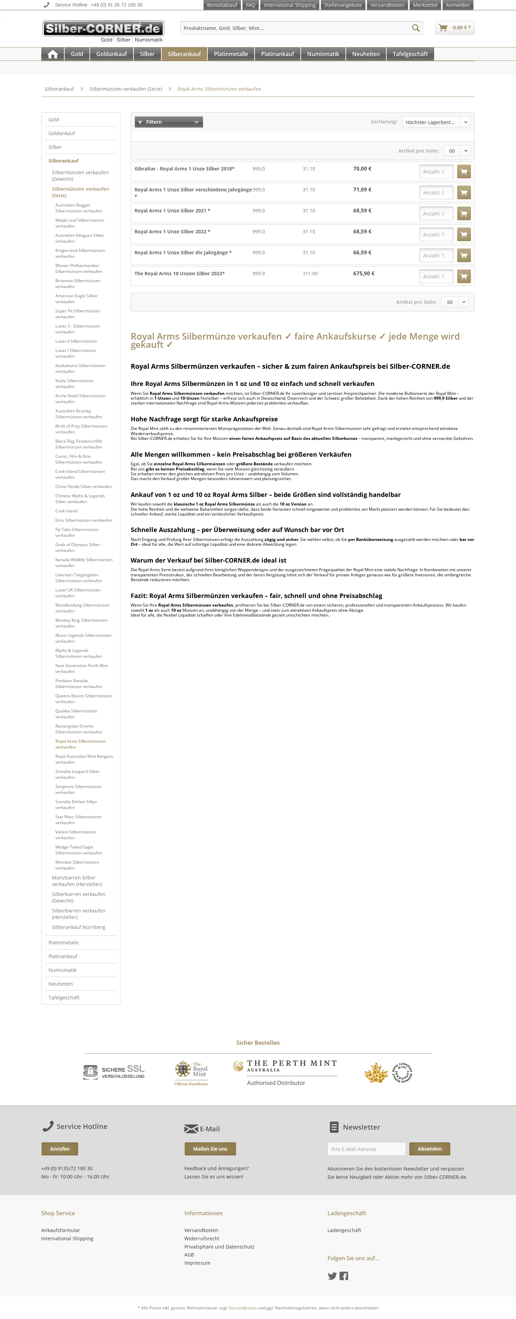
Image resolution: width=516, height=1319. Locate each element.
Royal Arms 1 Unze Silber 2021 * (173, 210)
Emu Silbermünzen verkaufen (83, 520)
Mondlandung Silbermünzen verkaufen (82, 608)
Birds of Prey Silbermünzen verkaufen (81, 429)
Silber (55, 147)
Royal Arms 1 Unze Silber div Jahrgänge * (183, 252)
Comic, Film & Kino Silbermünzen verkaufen (78, 459)
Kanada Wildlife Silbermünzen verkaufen (83, 562)
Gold (54, 119)
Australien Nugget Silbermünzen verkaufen (78, 208)
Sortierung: (384, 121)
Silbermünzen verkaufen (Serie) (80, 192)
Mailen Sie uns (210, 1148)
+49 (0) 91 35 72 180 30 (116, 5)
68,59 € (362, 210)
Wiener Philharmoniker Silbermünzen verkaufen (78, 268)
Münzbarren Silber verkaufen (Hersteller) (77, 880)
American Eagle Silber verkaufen (76, 298)
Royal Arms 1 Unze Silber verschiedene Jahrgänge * (193, 193)
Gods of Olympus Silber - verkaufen (79, 547)
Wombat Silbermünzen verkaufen (77, 865)
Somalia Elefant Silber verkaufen (76, 804)
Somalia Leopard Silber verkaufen (77, 774)
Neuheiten (61, 983)
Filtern (150, 122)
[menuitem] (301, 31)
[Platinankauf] (277, 53)
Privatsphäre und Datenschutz (219, 1246)
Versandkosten (387, 5)
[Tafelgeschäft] (410, 53)
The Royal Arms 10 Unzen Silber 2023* (180, 273)
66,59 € (362, 252)
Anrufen (59, 1148)
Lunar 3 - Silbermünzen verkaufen (77, 329)
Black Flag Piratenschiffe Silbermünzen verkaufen (78, 444)
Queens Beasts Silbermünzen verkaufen (83, 699)
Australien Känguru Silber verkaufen (79, 238)
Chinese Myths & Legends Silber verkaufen (80, 499)
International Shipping (290, 5)
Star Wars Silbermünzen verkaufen (78, 819)
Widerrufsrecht (201, 1238)
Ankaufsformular (60, 1230)
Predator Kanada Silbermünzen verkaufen (78, 683)
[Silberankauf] (184, 53)
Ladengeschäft (344, 1230)
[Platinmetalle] (231, 53)
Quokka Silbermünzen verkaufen (76, 714)
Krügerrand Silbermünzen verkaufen (80, 253)
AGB (189, 1254)
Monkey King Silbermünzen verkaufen (81, 623)
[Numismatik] (323, 53)
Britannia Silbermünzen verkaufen (77, 283)
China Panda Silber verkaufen (83, 486)
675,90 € (364, 273)
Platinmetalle (64, 942)
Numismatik (62, 970)
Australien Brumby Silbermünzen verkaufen (78, 414)
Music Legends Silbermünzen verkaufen (83, 638)
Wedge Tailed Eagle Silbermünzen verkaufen (78, 850)
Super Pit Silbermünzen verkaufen (77, 314)
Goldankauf (62, 133)
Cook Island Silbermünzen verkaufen (80, 474)
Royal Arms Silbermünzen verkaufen (80, 744)
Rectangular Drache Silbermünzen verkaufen (78, 729)
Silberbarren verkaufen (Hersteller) (79, 913)
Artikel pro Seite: (418, 150)
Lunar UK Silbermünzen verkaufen (77, 593)
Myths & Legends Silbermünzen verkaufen (78, 653)
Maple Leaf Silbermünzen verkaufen (79, 223)
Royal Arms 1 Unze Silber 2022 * (173, 231)
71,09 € (362, 189)
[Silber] (147, 53)
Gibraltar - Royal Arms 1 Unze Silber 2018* (185, 168)
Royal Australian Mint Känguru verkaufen (84, 759)
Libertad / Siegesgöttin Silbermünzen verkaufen (78, 578)
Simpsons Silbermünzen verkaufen (78, 789)
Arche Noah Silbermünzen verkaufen (80, 398)
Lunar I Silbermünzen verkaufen (75, 353)
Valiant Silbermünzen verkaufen (75, 835)
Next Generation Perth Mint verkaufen (81, 668)
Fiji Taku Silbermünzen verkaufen (76, 532)
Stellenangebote (343, 5)
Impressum (197, 1263)
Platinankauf (63, 956)
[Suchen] (416, 28)
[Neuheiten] (366, 53)
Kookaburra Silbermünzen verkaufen (80, 368)
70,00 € (362, 168)
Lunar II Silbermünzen (76, 341)
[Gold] (77, 53)
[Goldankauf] (111, 53)
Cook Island (66, 511)
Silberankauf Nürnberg (78, 927)
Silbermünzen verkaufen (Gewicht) (80, 175)
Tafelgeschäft (64, 997)
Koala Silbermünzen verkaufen (74, 383)
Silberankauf (63, 160)
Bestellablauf (222, 5)
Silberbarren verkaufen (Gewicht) (79, 897)
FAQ (250, 5)
